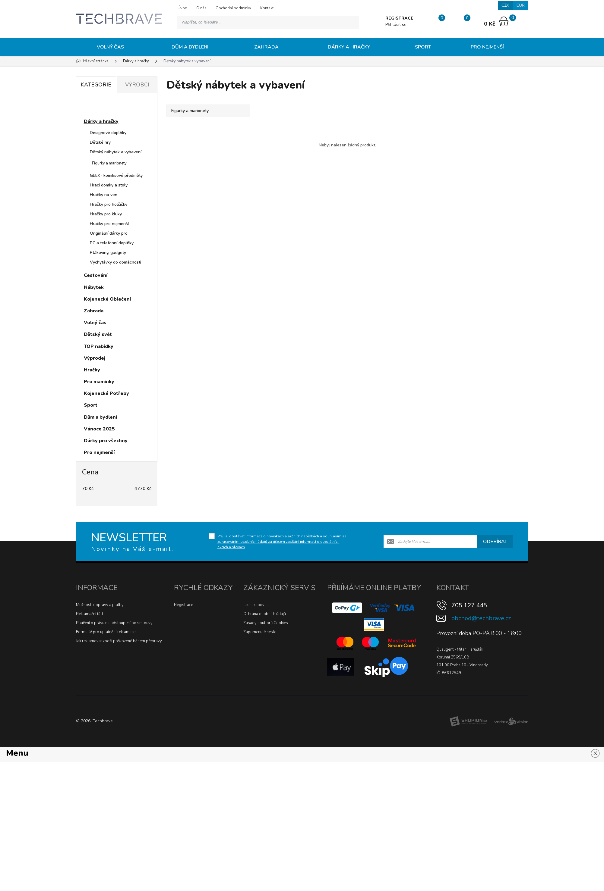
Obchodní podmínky (233, 8)
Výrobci (137, 84)
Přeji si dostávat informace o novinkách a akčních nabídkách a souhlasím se (281, 541)
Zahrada (266, 47)
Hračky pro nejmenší (109, 224)
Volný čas (110, 47)
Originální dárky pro (109, 233)
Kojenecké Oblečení (107, 299)
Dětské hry (100, 142)
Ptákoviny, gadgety (108, 252)
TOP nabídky (98, 346)
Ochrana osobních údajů (264, 614)
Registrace (183, 605)
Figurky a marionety (109, 163)
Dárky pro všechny (106, 440)
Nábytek (94, 287)
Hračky (92, 370)
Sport (423, 47)
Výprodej (94, 358)
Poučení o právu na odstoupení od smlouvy (114, 623)
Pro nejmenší (487, 47)
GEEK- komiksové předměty (116, 175)
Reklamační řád (89, 614)
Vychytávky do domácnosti (115, 262)
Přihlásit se (395, 24)
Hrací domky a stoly (109, 185)
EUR (521, 5)
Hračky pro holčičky (108, 204)
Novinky (98, 106)
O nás (201, 8)
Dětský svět (98, 334)
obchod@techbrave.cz (481, 618)
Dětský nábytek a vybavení (115, 152)
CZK (505, 5)
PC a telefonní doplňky (112, 243)
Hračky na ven (103, 195)
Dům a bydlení (190, 47)
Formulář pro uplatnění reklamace (105, 632)
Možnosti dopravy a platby (100, 605)
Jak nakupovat (255, 605)
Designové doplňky (108, 133)
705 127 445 (469, 605)
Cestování (95, 275)
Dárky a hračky (349, 47)
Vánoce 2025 (99, 429)
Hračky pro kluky (106, 214)
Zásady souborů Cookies (265, 623)
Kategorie (96, 84)
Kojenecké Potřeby (106, 393)
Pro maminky (99, 381)
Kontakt (267, 8)
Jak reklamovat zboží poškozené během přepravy (119, 641)
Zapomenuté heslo (260, 632)
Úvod (182, 8)
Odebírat (495, 541)
